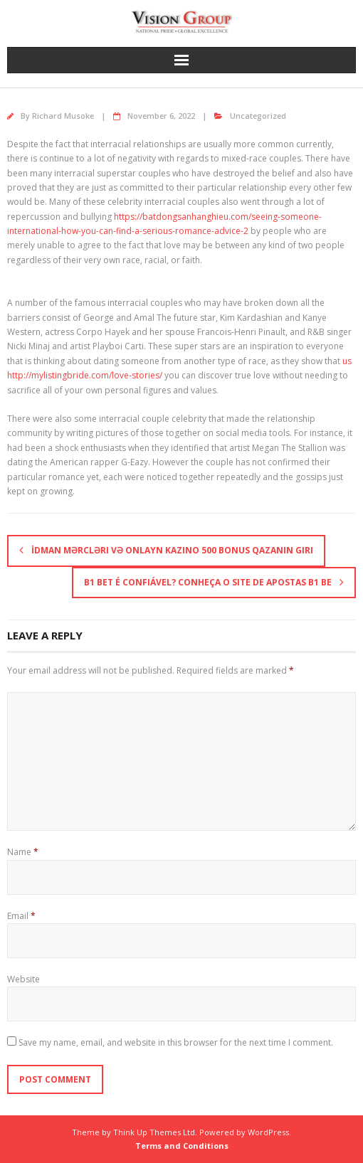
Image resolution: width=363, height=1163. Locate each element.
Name (22, 852)
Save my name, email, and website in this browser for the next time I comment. (176, 1042)
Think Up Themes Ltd (154, 1132)
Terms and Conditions (181, 1145)
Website (23, 979)
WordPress (268, 1132)
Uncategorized (258, 115)
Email (21, 916)
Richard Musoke (63, 115)
